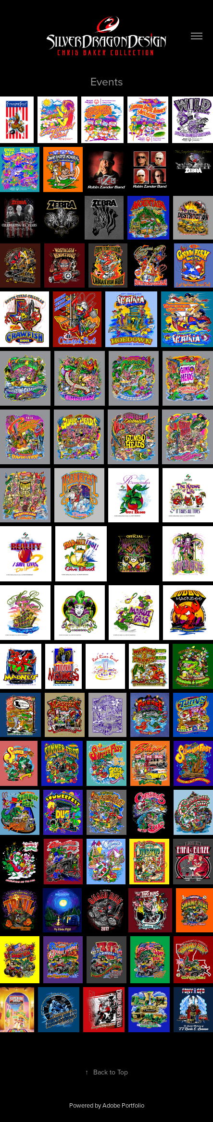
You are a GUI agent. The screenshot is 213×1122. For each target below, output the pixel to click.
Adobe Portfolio (123, 1105)
